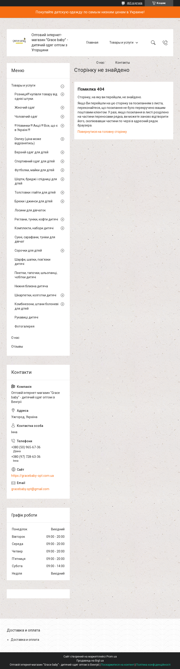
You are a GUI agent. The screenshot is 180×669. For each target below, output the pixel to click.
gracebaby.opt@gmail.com (30, 489)
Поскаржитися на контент (117, 664)
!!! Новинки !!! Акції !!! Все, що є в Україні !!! (36, 128)
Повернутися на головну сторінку (102, 131)
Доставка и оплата (25, 639)
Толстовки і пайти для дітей (35, 192)
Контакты (122, 63)
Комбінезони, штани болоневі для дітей (36, 306)
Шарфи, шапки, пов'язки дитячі (32, 262)
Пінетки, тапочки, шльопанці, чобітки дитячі (36, 275)
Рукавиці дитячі (26, 317)
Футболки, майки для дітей (34, 170)
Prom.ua (111, 656)
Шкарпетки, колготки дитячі (35, 295)
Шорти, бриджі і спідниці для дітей (36, 181)
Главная (92, 42)
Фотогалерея (24, 326)
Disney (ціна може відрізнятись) (28, 141)
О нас (100, 63)
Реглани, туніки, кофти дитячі (36, 219)
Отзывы (17, 346)
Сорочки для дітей (28, 250)
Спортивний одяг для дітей (35, 161)
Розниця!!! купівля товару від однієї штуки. (36, 96)
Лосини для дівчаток (30, 210)
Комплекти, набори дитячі (34, 228)
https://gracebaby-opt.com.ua (32, 475)
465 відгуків (134, 3)
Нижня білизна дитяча (31, 286)
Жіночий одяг (25, 107)
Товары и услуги (121, 42)
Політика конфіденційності (153, 664)
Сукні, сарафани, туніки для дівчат (35, 239)
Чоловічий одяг (26, 116)
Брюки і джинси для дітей (33, 201)
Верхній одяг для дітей (31, 152)
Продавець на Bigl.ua (90, 660)
